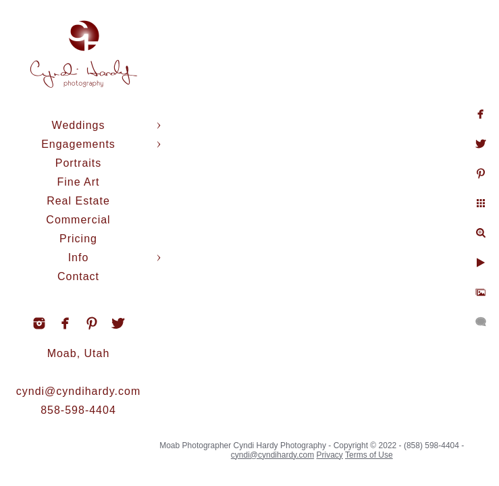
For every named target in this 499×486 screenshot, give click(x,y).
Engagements (78, 144)
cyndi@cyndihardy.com (78, 391)
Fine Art (78, 182)
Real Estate (78, 201)
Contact (78, 276)
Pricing (78, 238)
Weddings (78, 125)
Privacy (330, 455)
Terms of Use (369, 455)
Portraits (78, 163)
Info (78, 257)
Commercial (78, 219)
